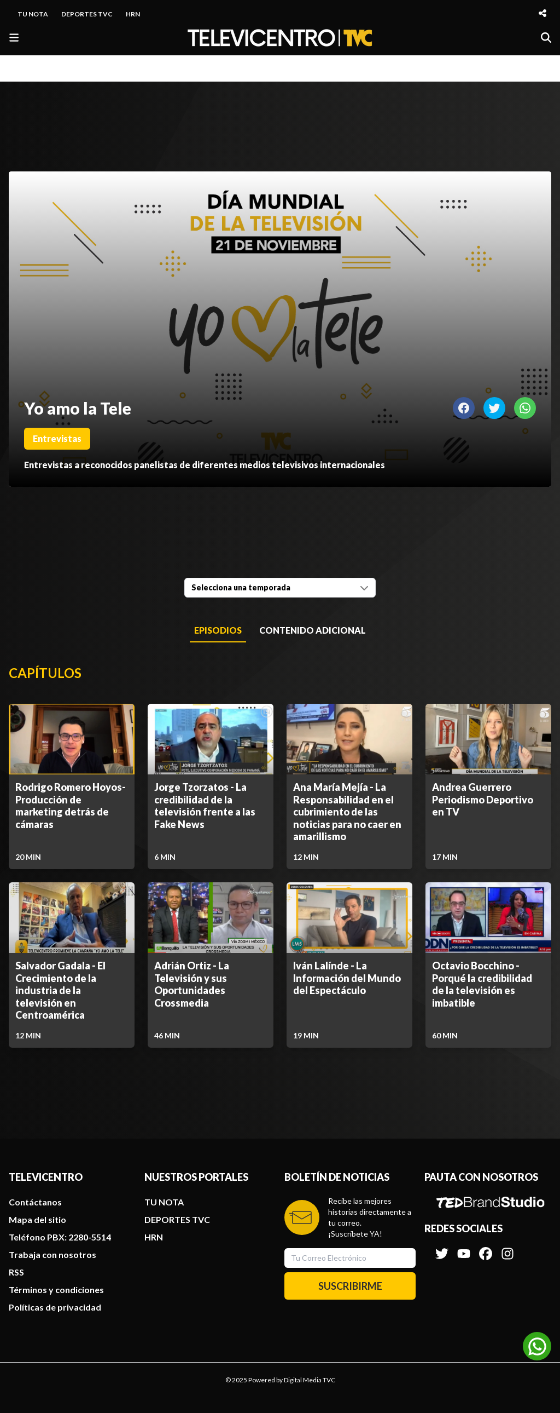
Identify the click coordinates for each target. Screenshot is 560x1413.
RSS (16, 1272)
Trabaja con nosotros (52, 1254)
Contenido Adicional (312, 630)
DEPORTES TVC (87, 14)
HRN (133, 14)
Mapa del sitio (37, 1219)
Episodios (218, 630)
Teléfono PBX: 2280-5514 (60, 1237)
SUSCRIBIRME (350, 1286)
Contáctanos (35, 1202)
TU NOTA (33, 14)
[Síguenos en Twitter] (441, 1248)
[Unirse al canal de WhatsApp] (537, 1346)
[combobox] (280, 588)
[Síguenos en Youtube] (463, 1248)
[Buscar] (546, 37)
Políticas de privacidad (55, 1307)
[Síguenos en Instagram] (507, 1248)
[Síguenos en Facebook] (485, 1248)
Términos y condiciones (56, 1289)
